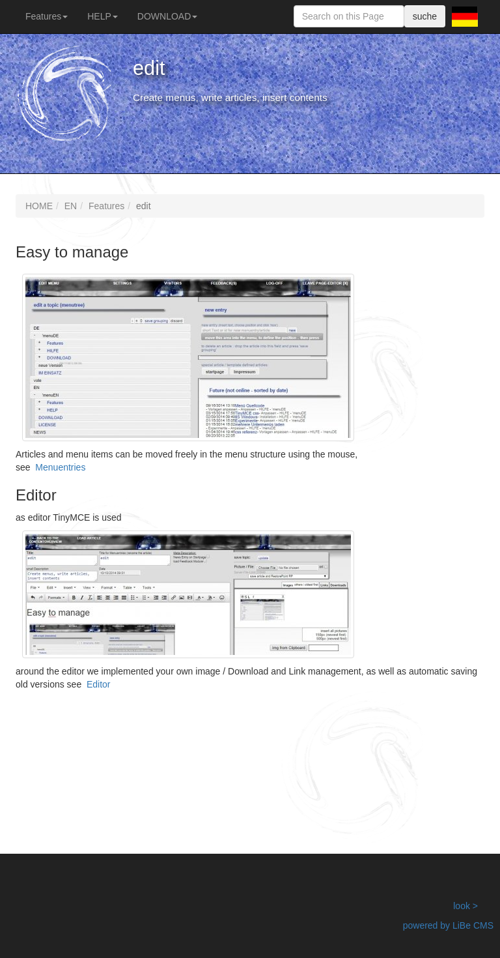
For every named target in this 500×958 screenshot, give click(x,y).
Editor (99, 684)
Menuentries (60, 467)
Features (46, 16)
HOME (39, 206)
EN (70, 206)
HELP (102, 16)
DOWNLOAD (167, 16)
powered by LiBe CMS (448, 925)
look (461, 906)
